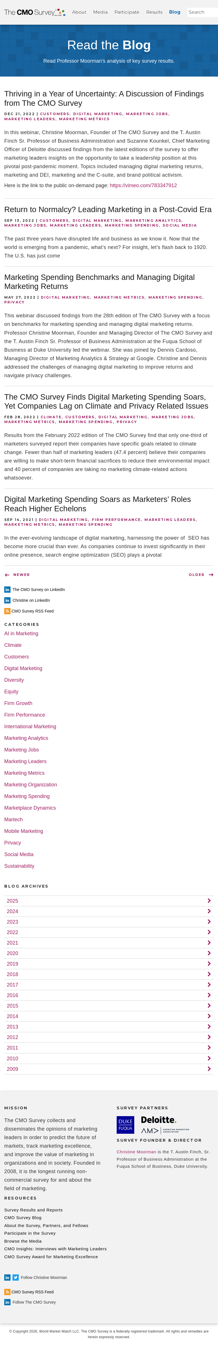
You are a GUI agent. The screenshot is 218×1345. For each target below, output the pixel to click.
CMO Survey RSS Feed (29, 1292)
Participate (126, 12)
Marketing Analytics (153, 220)
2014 (12, 1016)
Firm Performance (116, 520)
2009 (12, 1069)
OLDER (197, 575)
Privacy (14, 302)
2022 (12, 932)
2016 (12, 995)
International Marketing (30, 726)
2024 (12, 911)
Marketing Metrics (84, 119)
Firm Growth (18, 703)
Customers (54, 114)
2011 (12, 1048)
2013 (12, 1027)
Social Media (180, 225)
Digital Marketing (98, 114)
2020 (12, 953)
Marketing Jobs (147, 114)
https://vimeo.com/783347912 (143, 185)
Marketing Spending (132, 225)
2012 (12, 1037)
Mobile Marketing (23, 831)
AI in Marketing (21, 633)
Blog (175, 12)
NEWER (21, 575)
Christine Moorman (136, 1151)
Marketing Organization (30, 784)
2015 (12, 1006)
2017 (12, 985)
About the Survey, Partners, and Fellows (46, 1225)
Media (100, 12)
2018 (12, 974)
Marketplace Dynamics (30, 808)
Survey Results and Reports (33, 1209)
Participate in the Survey (30, 1233)
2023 (12, 922)
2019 (12, 964)
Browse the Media (23, 1241)
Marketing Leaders (29, 119)
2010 (12, 1058)
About (79, 12)
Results (154, 12)
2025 (12, 901)
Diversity (14, 680)
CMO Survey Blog (22, 1217)
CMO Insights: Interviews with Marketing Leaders (55, 1248)
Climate (51, 417)
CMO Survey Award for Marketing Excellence (51, 1256)
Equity (11, 691)
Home (34, 12)
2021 (12, 943)
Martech (13, 819)
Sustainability (19, 866)
